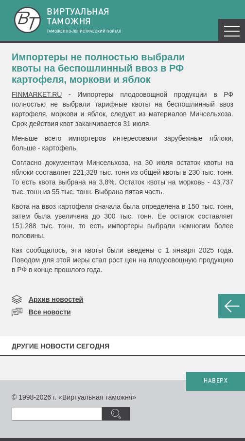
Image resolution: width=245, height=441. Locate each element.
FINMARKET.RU (37, 94)
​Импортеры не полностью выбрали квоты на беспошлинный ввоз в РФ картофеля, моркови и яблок (98, 68)
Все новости (50, 312)
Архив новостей (56, 299)
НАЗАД (231, 306)
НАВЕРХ (216, 381)
